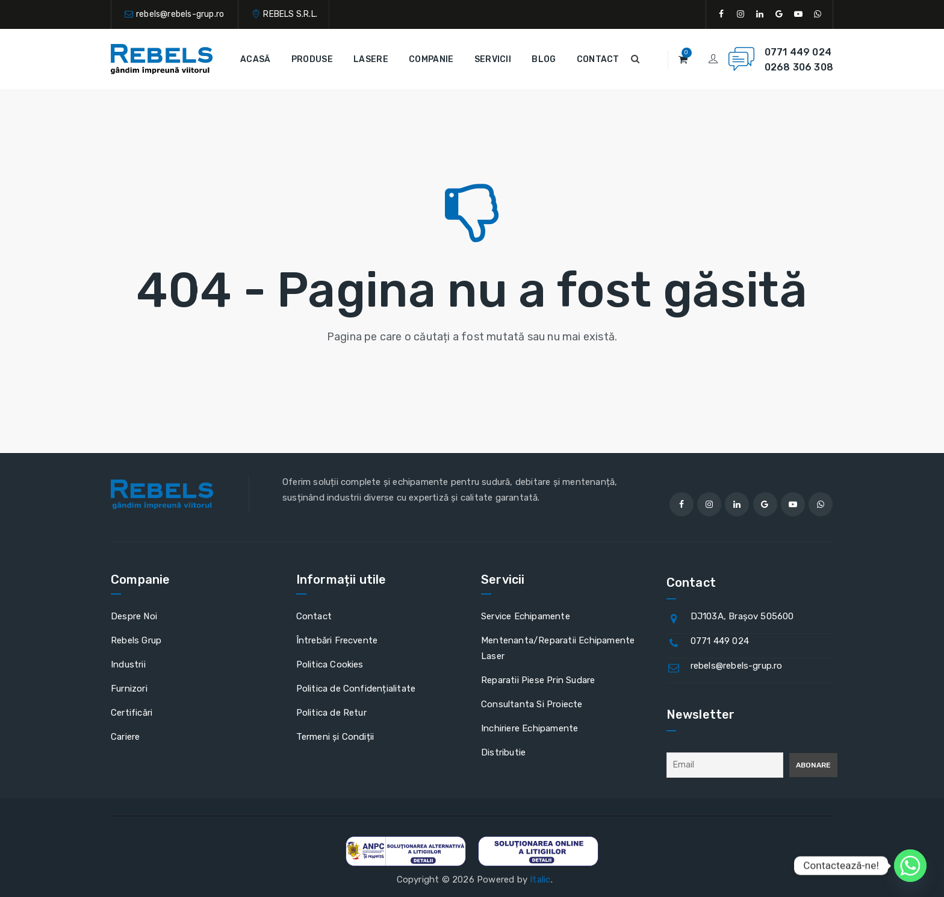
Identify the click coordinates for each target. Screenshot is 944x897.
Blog (544, 59)
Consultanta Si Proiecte (532, 704)
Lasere (370, 59)
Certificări (131, 712)
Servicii (492, 59)
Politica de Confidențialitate (356, 688)
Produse (312, 59)
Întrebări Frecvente (337, 640)
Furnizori (129, 688)
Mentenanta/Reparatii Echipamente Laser (558, 648)
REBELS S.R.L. (290, 14)
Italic (540, 879)
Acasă (255, 59)
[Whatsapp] (910, 865)
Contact (598, 59)
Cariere (125, 736)
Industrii (128, 664)
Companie (431, 59)
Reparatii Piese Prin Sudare (538, 680)
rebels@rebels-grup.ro (180, 14)
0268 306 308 (799, 67)
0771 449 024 (798, 52)
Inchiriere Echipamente (529, 728)
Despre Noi (134, 616)
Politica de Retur (331, 712)
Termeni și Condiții (335, 736)
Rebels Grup (136, 640)
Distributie (503, 752)
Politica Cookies (330, 664)
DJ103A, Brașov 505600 (742, 616)
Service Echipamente (525, 616)
